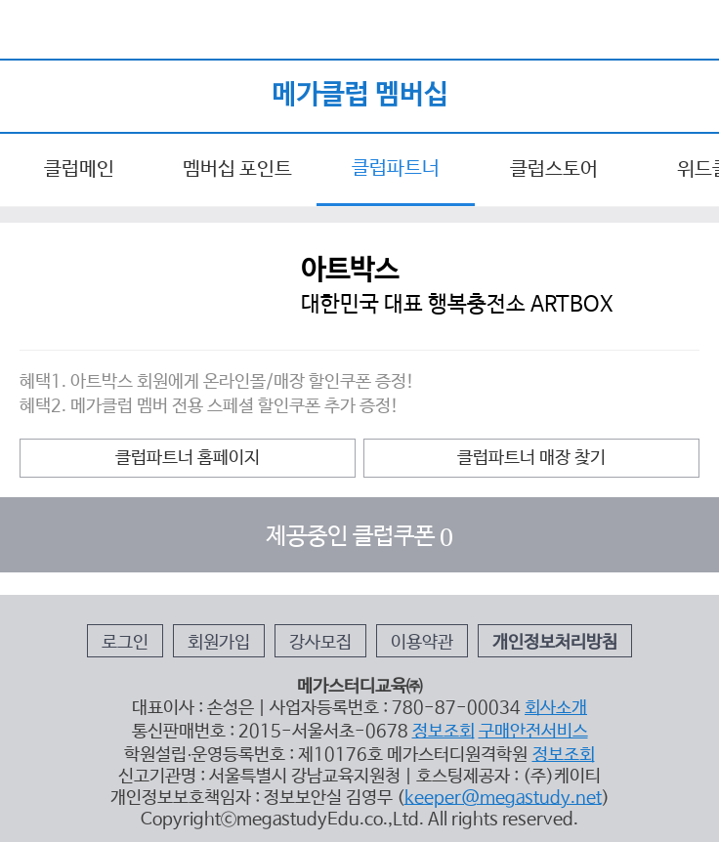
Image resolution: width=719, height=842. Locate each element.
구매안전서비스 (533, 731)
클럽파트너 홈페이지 (187, 458)
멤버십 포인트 (237, 169)
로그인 (125, 643)
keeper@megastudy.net (503, 798)
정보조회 (443, 731)
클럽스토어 (554, 169)
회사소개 (556, 708)
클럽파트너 (396, 168)
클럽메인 (79, 169)
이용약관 (422, 643)
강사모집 (320, 643)
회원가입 (219, 643)
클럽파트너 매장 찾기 (531, 458)
